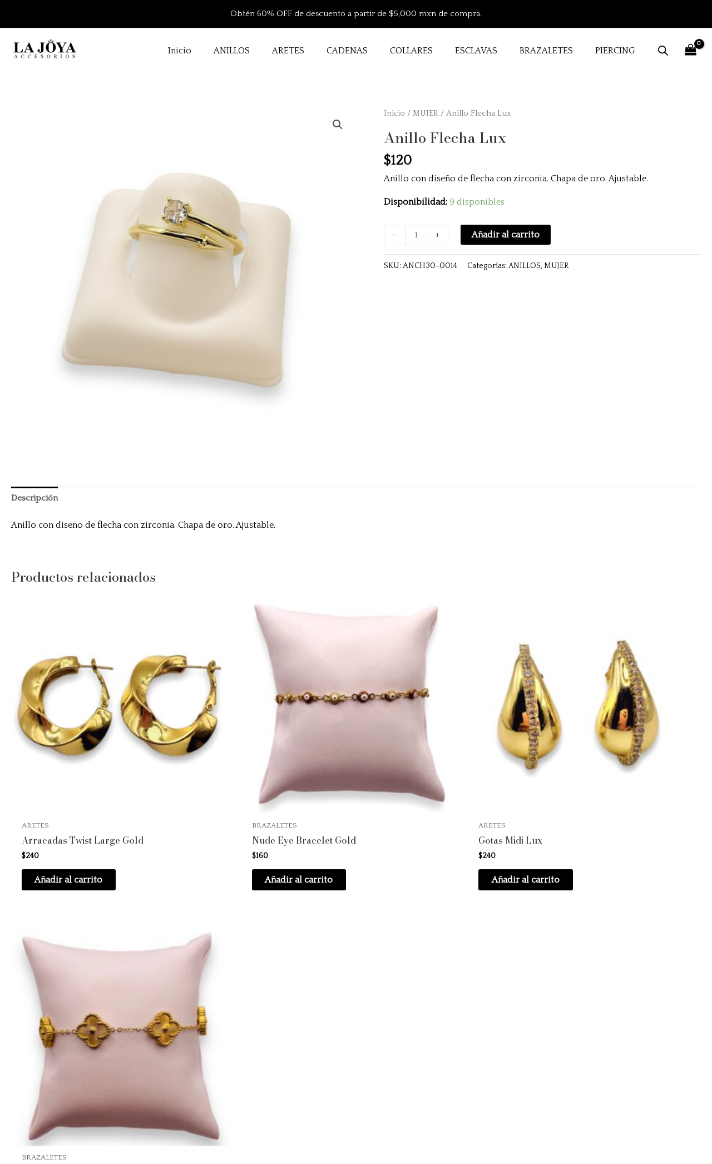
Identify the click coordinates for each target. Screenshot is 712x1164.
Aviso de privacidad (533, 1034)
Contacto (265, 1064)
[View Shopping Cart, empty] (690, 50)
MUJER (426, 113)
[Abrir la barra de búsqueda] (663, 51)
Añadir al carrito (507, 235)
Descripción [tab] (36, 498)
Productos (267, 1004)
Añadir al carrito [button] (78, 828)
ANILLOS (524, 266)
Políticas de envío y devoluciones (561, 1004)
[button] (337, 125)
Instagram (266, 1034)
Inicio (395, 113)
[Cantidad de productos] (416, 235)
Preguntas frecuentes (536, 973)
